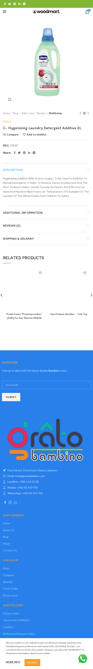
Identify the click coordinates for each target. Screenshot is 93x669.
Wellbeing (55, 113)
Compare (12, 134)
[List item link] (46, 476)
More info (13, 662)
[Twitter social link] (9, 3)
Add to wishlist (36, 134)
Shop (16, 113)
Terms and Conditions (16, 620)
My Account (10, 595)
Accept (32, 662)
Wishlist (8, 582)
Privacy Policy (11, 613)
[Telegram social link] (24, 3)
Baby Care (28, 113)
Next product (88, 113)
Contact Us (10, 550)
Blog (5, 536)
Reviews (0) (11, 225)
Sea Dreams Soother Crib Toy (68, 314)
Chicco (7, 121)
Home (6, 113)
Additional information (23, 212)
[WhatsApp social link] (15, 502)
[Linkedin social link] (19, 3)
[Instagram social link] (10, 502)
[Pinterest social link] (14, 3)
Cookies (8, 627)
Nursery (41, 113)
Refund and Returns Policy (19, 633)
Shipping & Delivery (18, 238)
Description (13, 170)
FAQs (6, 543)
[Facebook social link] (5, 3)
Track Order (10, 588)
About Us (9, 530)
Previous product (80, 113)
